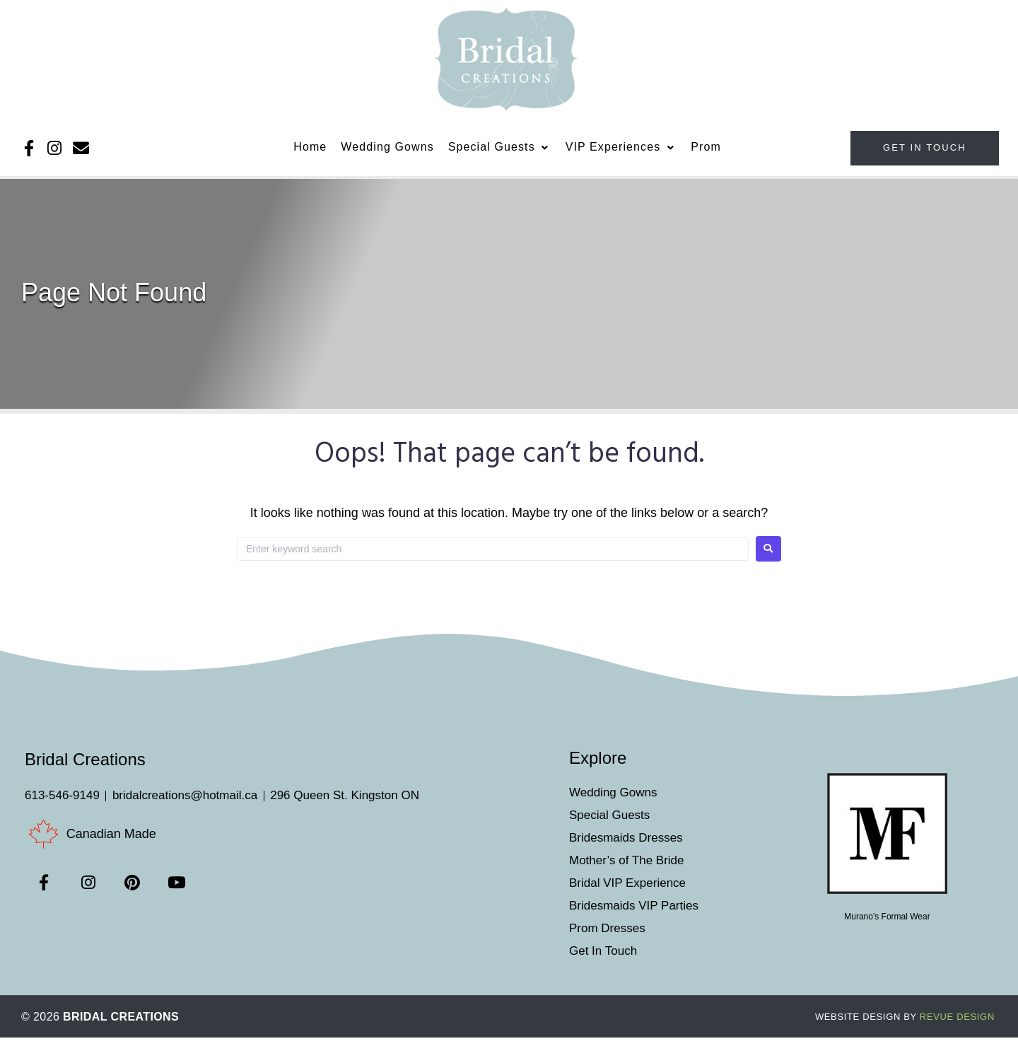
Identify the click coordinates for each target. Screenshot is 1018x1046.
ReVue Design (905, 1025)
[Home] (310, 154)
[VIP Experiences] (621, 154)
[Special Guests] (499, 154)
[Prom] (706, 154)
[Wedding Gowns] (387, 154)
